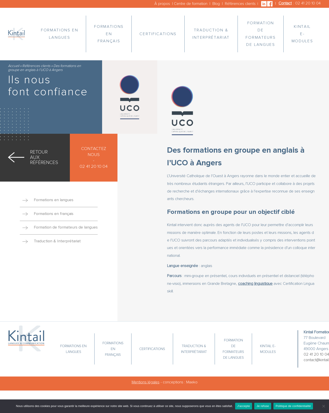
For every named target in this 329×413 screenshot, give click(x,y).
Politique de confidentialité (293, 406)
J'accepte (243, 406)
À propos (162, 4)
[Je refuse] (323, 406)
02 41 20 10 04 (308, 3)
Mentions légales (145, 382)
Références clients (240, 4)
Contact (285, 3)
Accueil (13, 66)
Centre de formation (190, 4)
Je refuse (262, 406)
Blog (216, 4)
